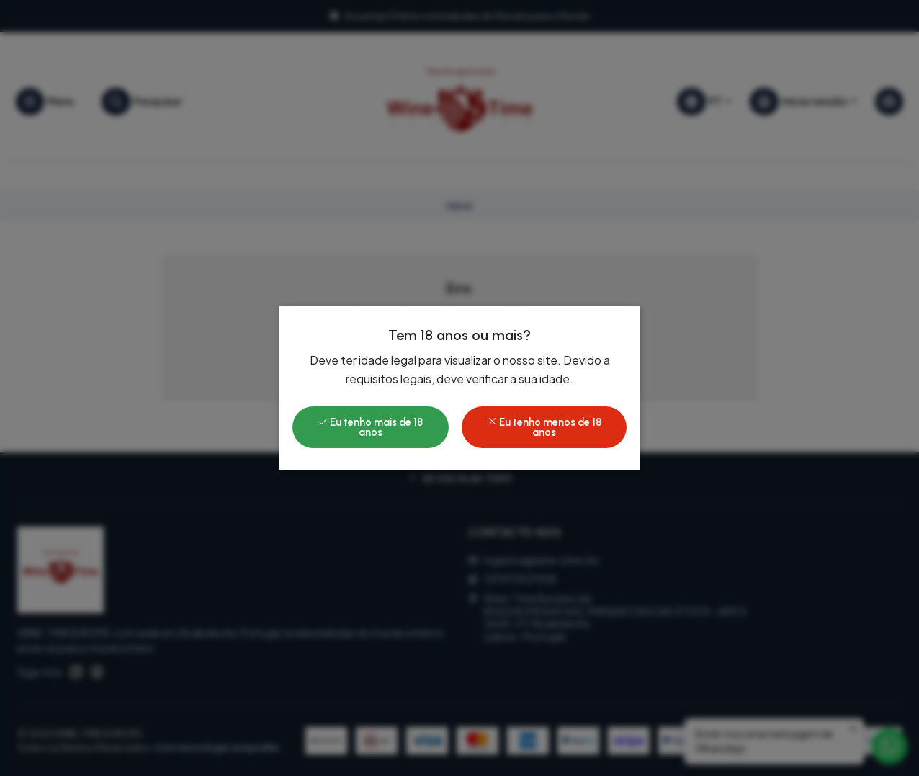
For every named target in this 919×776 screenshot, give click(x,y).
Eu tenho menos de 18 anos (544, 427)
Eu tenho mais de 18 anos (370, 427)
